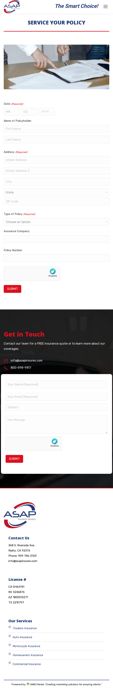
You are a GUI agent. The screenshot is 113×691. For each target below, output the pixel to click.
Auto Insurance (22, 637)
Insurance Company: (17, 231)
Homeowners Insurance (28, 655)
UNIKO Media (35, 684)
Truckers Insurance (25, 628)
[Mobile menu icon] (105, 6)
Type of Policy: (19, 214)
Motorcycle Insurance (26, 646)
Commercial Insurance (27, 664)
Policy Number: (13, 250)
